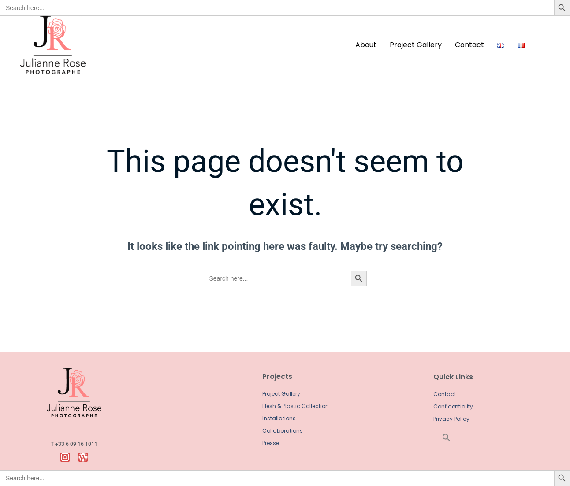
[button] (453, 437)
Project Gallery (416, 45)
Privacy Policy (451, 419)
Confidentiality (453, 406)
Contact (444, 394)
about (365, 45)
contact (469, 45)
